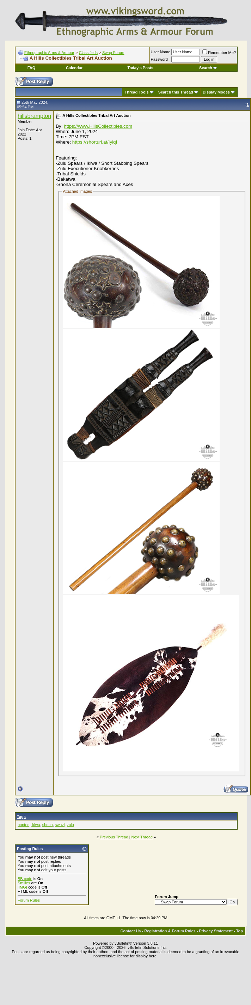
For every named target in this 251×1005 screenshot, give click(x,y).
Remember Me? (219, 52)
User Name (161, 52)
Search (208, 68)
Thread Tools (136, 92)
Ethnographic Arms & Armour (49, 52)
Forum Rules (29, 900)
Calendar (74, 68)
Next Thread (142, 837)
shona (47, 825)
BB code (25, 879)
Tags (21, 816)
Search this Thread (175, 92)
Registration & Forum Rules (169, 931)
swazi (60, 825)
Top (239, 931)
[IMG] (22, 887)
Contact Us (130, 931)
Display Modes (216, 92)
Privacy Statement (215, 931)
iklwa (35, 825)
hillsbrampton (34, 116)
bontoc (23, 825)
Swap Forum (113, 52)
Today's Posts (140, 68)
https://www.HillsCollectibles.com (98, 126)
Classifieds (88, 52)
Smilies (24, 883)
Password (159, 59)
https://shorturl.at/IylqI (94, 142)
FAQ (31, 68)
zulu (70, 825)
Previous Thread (114, 837)
